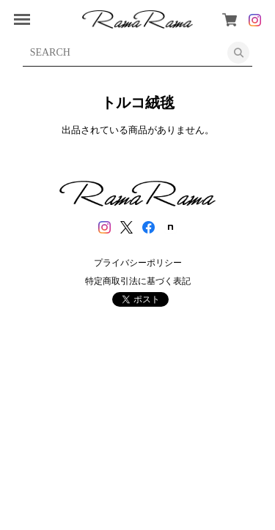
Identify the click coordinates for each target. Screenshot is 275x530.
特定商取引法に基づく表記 (138, 281)
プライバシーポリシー (138, 263)
